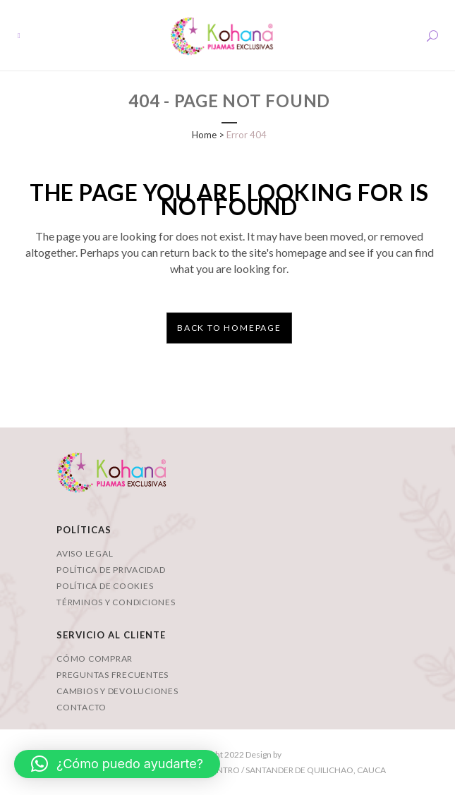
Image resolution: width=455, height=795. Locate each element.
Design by (262, 754)
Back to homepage (229, 327)
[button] (117, 764)
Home (204, 134)
